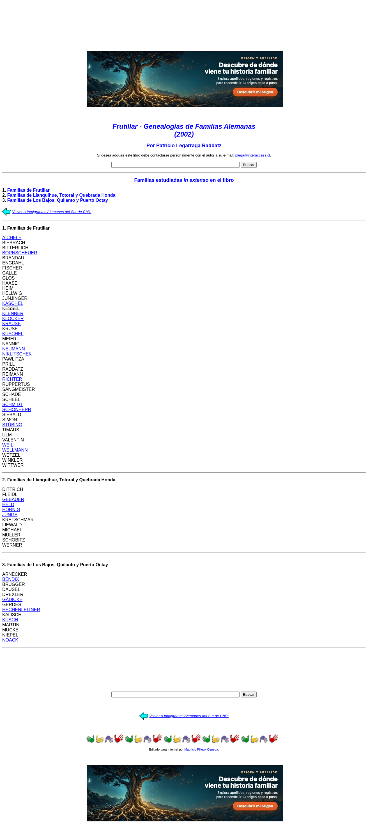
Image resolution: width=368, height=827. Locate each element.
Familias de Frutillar (28, 190)
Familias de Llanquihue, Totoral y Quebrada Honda (61, 195)
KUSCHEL (13, 333)
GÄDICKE (12, 599)
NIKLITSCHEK (17, 354)
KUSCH (10, 619)
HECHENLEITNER (21, 609)
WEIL (7, 445)
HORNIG (11, 509)
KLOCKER (13, 318)
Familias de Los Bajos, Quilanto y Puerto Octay (57, 200)
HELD (8, 504)
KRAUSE (11, 323)
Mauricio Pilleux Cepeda (201, 749)
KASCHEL (12, 303)
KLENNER (13, 313)
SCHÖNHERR (16, 409)
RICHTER (12, 379)
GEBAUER (13, 499)
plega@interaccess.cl (252, 155)
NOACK (10, 640)
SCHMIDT (12, 404)
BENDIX (10, 579)
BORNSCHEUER (19, 252)
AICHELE (11, 237)
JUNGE (9, 514)
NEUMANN (13, 348)
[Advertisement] (184, 24)
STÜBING (12, 424)
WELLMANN (15, 450)
